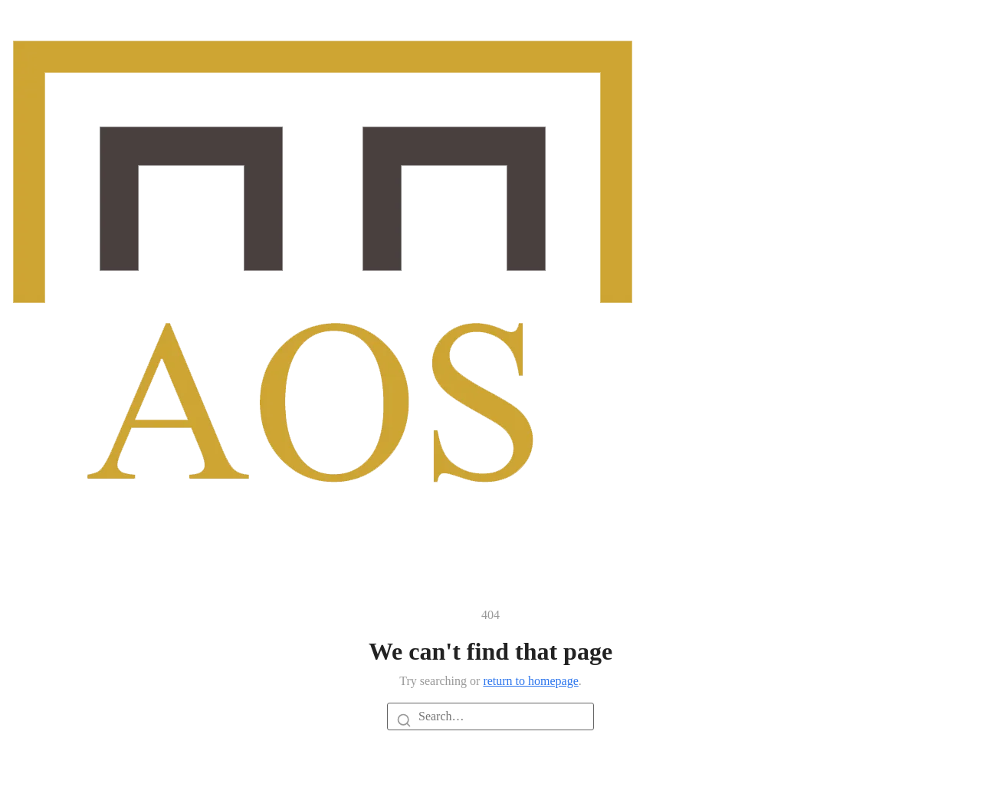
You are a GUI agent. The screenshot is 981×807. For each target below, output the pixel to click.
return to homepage (530, 680)
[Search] (404, 719)
